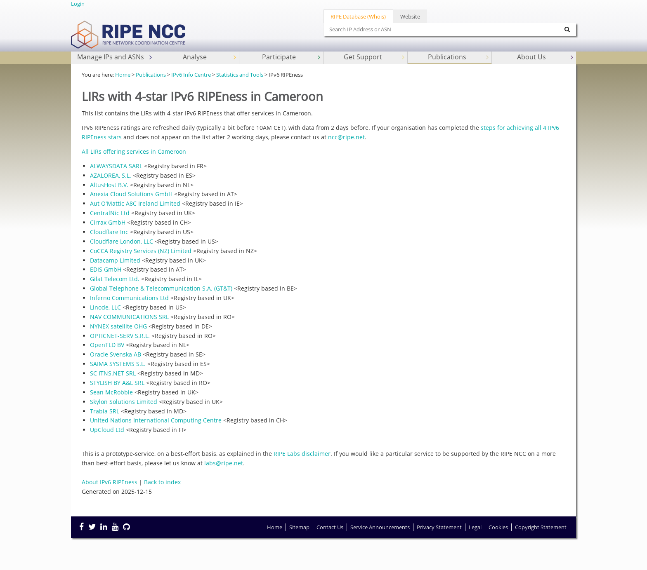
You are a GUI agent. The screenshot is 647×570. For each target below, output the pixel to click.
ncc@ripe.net (346, 137)
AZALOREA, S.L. (110, 175)
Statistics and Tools (239, 74)
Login (78, 3)
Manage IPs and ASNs (115, 57)
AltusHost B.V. (109, 185)
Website (410, 16)
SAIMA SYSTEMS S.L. (118, 364)
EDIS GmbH (105, 269)
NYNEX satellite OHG (118, 326)
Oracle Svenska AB (115, 354)
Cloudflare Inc (109, 232)
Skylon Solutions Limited (123, 402)
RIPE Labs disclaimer (302, 453)
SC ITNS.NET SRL (113, 373)
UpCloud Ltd (107, 430)
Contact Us (329, 527)
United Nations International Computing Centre (156, 420)
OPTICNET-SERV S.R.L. (120, 336)
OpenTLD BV (107, 345)
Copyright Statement (541, 527)
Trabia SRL (104, 411)
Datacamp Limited (115, 260)
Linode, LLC (105, 307)
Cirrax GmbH (107, 222)
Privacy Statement (439, 527)
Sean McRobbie (111, 392)
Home (122, 74)
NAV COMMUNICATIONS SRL (129, 317)
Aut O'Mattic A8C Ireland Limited (135, 203)
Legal (475, 527)
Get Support (375, 57)
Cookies (498, 527)
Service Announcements (380, 527)
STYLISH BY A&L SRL (117, 383)
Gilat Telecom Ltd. (114, 279)
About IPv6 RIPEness (109, 482)
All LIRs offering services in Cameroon (134, 151)
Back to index (162, 482)
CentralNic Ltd (110, 213)
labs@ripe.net (223, 463)
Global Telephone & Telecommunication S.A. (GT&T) (161, 288)
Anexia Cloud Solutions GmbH (131, 194)
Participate (292, 57)
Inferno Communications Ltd (129, 298)
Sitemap (299, 527)
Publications (459, 57)
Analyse (210, 57)
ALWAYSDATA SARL (116, 166)
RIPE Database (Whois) (358, 16)
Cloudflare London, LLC (121, 241)
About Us (546, 57)
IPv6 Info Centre (191, 74)
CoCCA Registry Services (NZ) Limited (140, 251)
